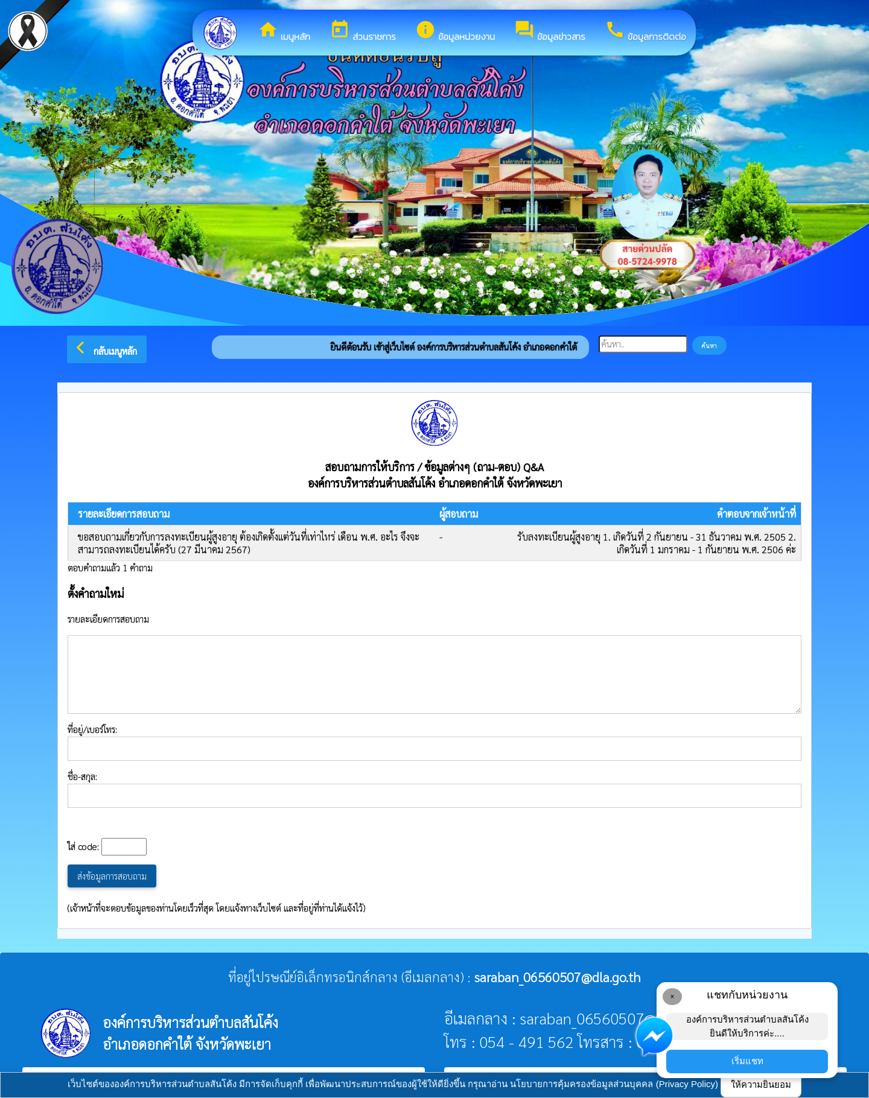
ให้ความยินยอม (761, 1084)
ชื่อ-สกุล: (434, 789)
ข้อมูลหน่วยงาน (455, 31)
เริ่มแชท (747, 1061)
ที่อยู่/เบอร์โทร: (434, 742)
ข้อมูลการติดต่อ (645, 31)
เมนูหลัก (284, 31)
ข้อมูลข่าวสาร (549, 31)
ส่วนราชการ (362, 31)
